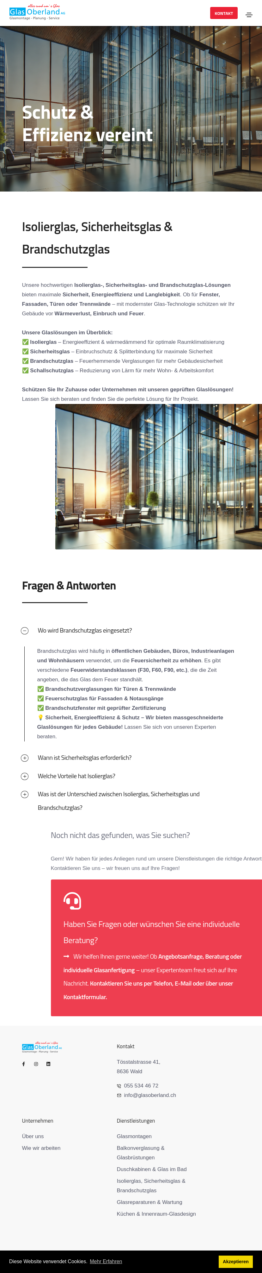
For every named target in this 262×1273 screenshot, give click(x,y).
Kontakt (224, 13)
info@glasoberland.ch (146, 1095)
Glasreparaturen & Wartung (149, 1202)
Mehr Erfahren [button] (106, 1261)
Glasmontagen (134, 1136)
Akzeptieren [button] (236, 1261)
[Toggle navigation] (249, 15)
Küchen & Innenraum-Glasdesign (156, 1214)
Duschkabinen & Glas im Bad (152, 1169)
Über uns (33, 1136)
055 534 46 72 (138, 1086)
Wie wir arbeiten (41, 1148)
